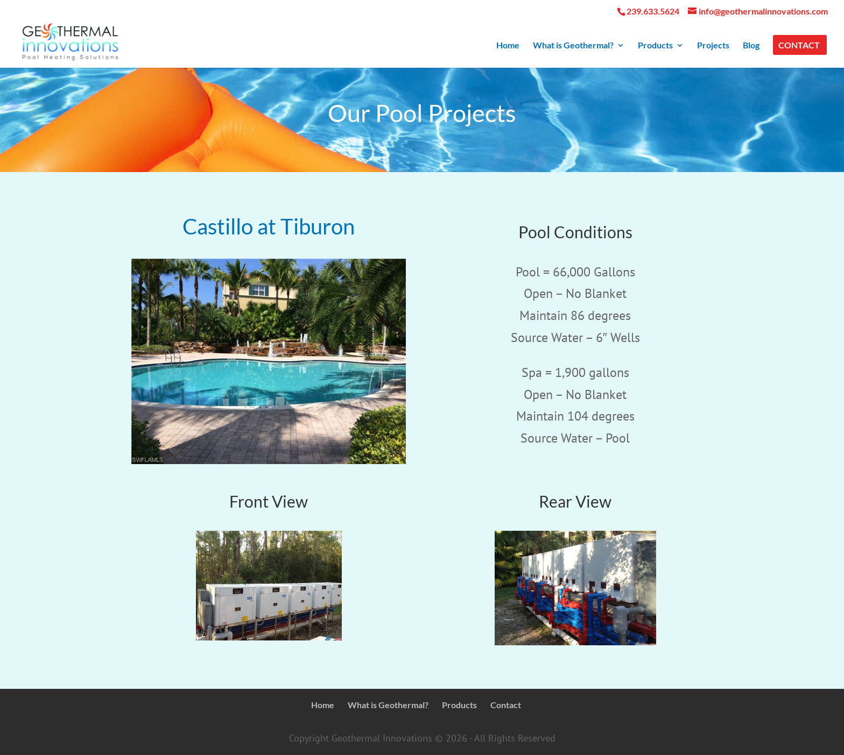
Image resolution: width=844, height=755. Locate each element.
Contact (799, 45)
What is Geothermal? (573, 45)
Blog (751, 45)
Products (655, 45)
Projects (713, 45)
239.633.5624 (653, 11)
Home (507, 45)
